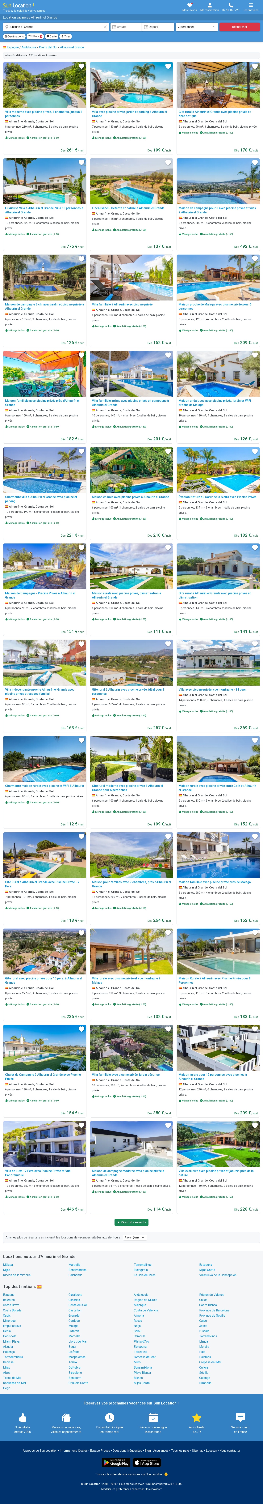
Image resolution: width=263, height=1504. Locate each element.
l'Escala (204, 1331)
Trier (65, 36)
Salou (137, 1331)
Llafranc (74, 1352)
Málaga (8, 1265)
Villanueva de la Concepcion (217, 1275)
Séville (203, 1372)
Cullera (203, 1367)
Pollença (9, 1352)
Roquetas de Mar (14, 1383)
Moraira (204, 1346)
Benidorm (75, 1378)
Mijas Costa (207, 1270)
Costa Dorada (12, 1310)
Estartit (74, 1331)
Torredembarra (13, 1357)
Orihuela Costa (78, 1383)
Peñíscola (9, 1336)
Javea (203, 1326)
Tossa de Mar (12, 1378)
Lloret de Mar (78, 1341)
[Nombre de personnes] (197, 27)
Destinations (14, 36)
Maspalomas (77, 1357)
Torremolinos (143, 1265)
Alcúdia (8, 1346)
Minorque (9, 1321)
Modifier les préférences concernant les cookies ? (131, 1489)
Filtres (35, 36)
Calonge (204, 1378)
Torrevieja (140, 1352)
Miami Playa (11, 1341)
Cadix (6, 1315)
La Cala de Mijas (145, 1275)
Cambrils (139, 1336)
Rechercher (239, 27)
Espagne (9, 1295)
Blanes (138, 1378)
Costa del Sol (78, 1305)
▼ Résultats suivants (131, 1222)
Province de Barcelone (214, 1310)
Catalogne (75, 1295)
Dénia (7, 1331)
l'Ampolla (205, 1383)
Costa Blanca (208, 1305)
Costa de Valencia (146, 1310)
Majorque (140, 1305)
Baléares (9, 1300)
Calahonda (75, 1275)
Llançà (203, 1341)
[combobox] (56, 27)
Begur (72, 1346)
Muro (137, 1362)
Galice (203, 1300)
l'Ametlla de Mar (145, 1357)
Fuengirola (141, 1270)
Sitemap (197, 1450)
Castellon (75, 1310)
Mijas (6, 1270)
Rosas (138, 1321)
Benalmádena (77, 1270)
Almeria (139, 1315)
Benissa (8, 1362)
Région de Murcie (145, 1300)
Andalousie (141, 1295)
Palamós (205, 1357)
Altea (6, 1372)
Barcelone (75, 1372)
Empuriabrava (12, 1326)
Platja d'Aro (141, 1341)
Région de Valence (211, 1295)
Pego (6, 1388)
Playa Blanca (142, 1372)
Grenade (74, 1315)
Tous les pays (180, 1450)
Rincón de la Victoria (17, 1275)
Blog (148, 1450)
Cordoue (74, 1321)
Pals (202, 1352)
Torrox (73, 1362)
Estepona (205, 1265)
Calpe (203, 1321)
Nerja (137, 1326)
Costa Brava (11, 1305)
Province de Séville (212, 1315)
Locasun (211, 1450)
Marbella (74, 1265)
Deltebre (75, 1367)
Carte (52, 36)
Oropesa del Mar (210, 1362)
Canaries (74, 1300)
